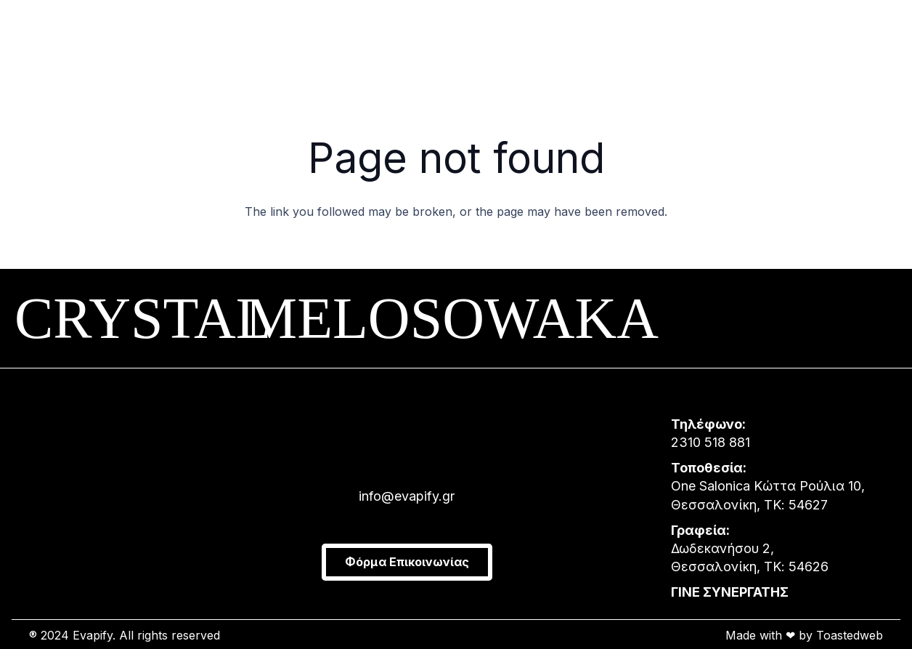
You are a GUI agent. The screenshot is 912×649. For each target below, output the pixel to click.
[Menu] (41, 43)
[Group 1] (414, 43)
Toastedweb (849, 635)
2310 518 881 (710, 442)
